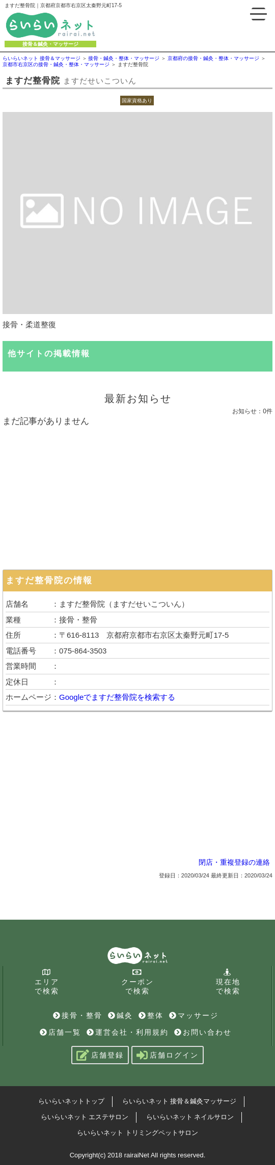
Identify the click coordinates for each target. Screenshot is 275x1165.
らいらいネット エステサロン (85, 1117)
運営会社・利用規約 (128, 1032)
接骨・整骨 (77, 1015)
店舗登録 (100, 1055)
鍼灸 (120, 1015)
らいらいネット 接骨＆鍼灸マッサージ (179, 1101)
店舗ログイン (167, 1055)
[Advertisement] (137, 495)
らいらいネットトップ (71, 1101)
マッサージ (193, 1015)
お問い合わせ (203, 1032)
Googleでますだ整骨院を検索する (117, 697)
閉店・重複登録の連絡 (234, 862)
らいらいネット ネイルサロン (190, 1117)
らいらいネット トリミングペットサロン (137, 1132)
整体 (151, 1015)
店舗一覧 (60, 1032)
